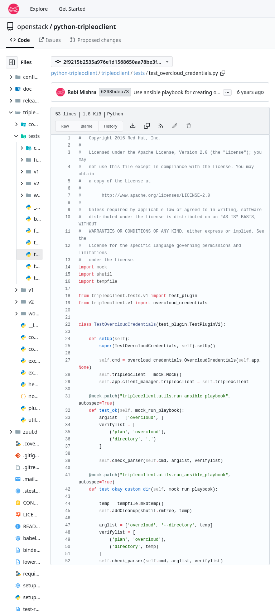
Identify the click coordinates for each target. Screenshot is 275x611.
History (110, 126)
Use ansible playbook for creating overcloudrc (187, 92)
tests (139, 73)
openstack (32, 26)
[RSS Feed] (161, 126)
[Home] (14, 9)
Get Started (72, 8)
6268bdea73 (115, 92)
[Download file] (133, 126)
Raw (65, 126)
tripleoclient (115, 73)
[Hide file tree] (12, 62)
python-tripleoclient (84, 26)
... (227, 91)
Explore (39, 8)
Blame (86, 126)
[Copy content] (147, 126)
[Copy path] (222, 73)
